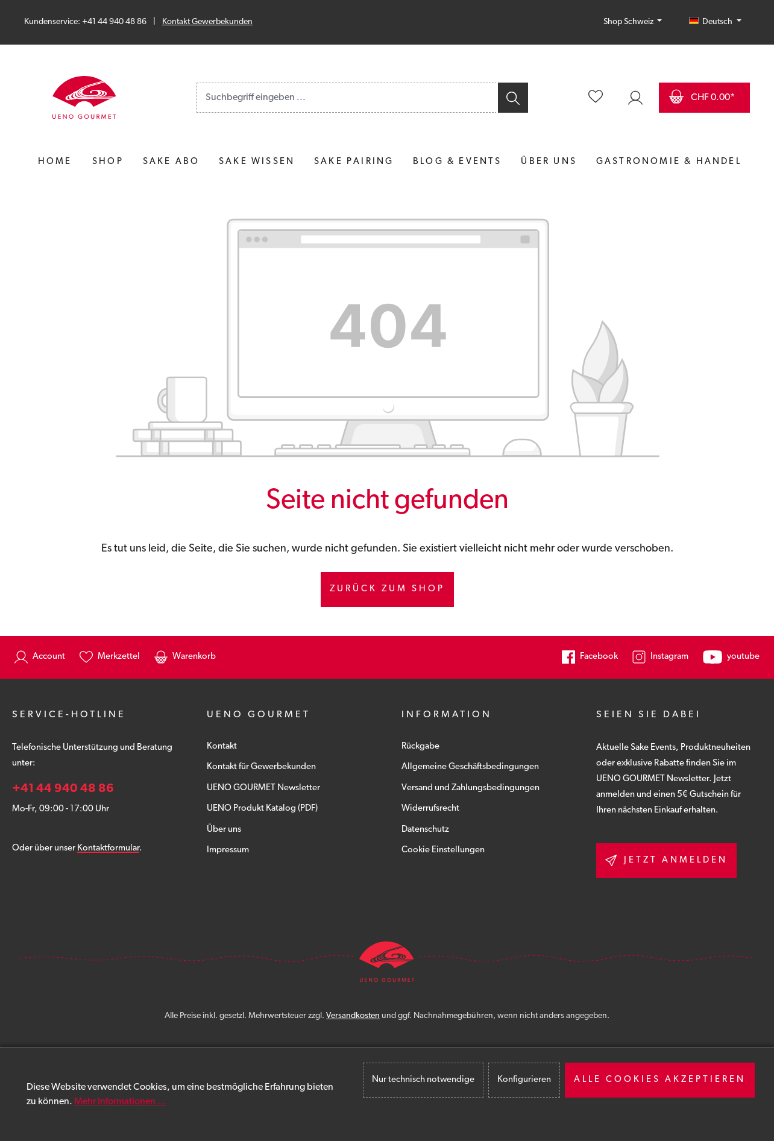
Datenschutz (425, 829)
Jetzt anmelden (666, 860)
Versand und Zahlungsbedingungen (470, 788)
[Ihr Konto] (635, 98)
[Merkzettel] (595, 98)
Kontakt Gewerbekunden (207, 22)
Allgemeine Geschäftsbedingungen (470, 767)
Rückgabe (420, 746)
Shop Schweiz (629, 22)
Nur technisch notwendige (423, 1079)
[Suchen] (512, 98)
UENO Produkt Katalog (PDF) (262, 808)
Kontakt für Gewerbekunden (261, 767)
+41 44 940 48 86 (63, 789)
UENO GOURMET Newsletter (263, 788)
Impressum (228, 850)
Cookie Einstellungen (443, 850)
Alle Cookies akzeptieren (660, 1079)
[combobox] (347, 98)
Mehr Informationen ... (120, 1102)
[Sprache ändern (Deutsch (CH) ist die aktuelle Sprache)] (715, 22)
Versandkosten (353, 1015)
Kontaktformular (108, 848)
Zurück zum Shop (387, 589)
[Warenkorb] (704, 98)
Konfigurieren (524, 1079)
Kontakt (222, 746)
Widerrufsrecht (430, 808)
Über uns (224, 829)
